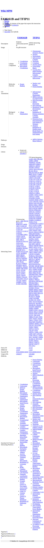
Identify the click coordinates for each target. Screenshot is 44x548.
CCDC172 (19, 231)
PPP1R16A (32, 281)
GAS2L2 (41, 223)
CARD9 (24, 224)
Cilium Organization (24, 113)
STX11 (18, 270)
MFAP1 (38, 259)
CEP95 (37, 196)
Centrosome (23, 386)
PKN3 (35, 276)
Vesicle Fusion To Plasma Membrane (23, 497)
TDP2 (40, 317)
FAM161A (39, 217)
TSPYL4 (31, 329)
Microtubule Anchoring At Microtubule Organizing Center (38, 474)
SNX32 (31, 312)
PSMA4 (35, 286)
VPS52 (24, 282)
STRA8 (31, 313)
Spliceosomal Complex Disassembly (37, 93)
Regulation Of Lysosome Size (24, 464)
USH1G (24, 280)
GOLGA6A (19, 243)
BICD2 (26, 221)
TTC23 (26, 279)
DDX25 (31, 203)
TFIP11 (36, 37)
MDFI (18, 255)
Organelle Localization (23, 475)
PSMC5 (41, 286)
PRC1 (36, 283)
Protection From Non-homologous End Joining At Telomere (38, 121)
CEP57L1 (32, 196)
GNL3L (39, 227)
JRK (34, 237)
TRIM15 (18, 277)
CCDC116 (32, 179)
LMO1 (41, 251)
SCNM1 (31, 300)
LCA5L (31, 249)
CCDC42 (38, 184)
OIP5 (17, 262)
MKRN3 (31, 261)
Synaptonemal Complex (24, 426)
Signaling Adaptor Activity (23, 452)
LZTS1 (18, 253)
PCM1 (39, 273)
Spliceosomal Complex (37, 58)
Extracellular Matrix (36, 67)
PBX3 (30, 273)
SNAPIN (31, 307)
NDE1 (42, 266)
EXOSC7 (37, 213)
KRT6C (41, 245)
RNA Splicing (37, 105)
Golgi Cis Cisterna (23, 492)
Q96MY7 (19, 354)
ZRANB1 (24, 284)
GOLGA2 (25, 241)
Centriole (35, 422)
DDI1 (18, 239)
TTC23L (18, 280)
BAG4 (36, 169)
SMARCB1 (32, 305)
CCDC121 (32, 181)
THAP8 (40, 318)
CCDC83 (19, 233)
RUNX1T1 (32, 296)
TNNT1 (36, 320)
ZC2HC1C (32, 339)
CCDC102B (36, 178)
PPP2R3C (19, 265)
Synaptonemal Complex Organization (24, 430)
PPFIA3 (37, 279)
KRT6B (36, 245)
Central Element (22, 405)
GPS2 (30, 230)
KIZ (30, 244)
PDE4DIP (32, 274)
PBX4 (35, 273)
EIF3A (31, 208)
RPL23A (40, 293)
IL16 (40, 235)
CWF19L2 (36, 201)
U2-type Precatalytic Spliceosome (36, 454)
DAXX (41, 201)
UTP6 (30, 335)
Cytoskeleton (24, 61)
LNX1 (40, 252)
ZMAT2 (36, 340)
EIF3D (35, 208)
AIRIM (36, 161)
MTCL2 (31, 262)
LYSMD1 (37, 254)
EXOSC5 (31, 213)
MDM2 (36, 257)
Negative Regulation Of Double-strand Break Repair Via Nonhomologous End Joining (38, 130)
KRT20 (38, 244)
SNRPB (36, 308)
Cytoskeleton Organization (24, 412)
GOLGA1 (32, 228)
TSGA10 (24, 277)
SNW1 (36, 310)
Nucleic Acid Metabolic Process (38, 420)
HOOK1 (37, 234)
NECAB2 (19, 260)
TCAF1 (36, 317)
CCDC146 (32, 183)
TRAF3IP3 (32, 322)
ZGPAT (31, 340)
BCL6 (35, 171)
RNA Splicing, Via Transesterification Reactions (38, 398)
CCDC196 (32, 184)
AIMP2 (31, 161)
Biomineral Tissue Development (38, 108)
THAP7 (35, 318)
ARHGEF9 (32, 164)
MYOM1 (31, 266)
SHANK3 (38, 303)
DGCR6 (39, 203)
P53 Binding (36, 504)
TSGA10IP (37, 325)
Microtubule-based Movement (38, 516)
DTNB (36, 206)
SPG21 (36, 312)
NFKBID (39, 267)
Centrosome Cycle (38, 492)
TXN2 (36, 330)
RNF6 (35, 293)
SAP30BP (36, 298)
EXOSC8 (19, 241)
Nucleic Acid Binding (36, 84)
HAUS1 (23, 246)
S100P (31, 298)
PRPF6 (31, 286)
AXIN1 (31, 169)
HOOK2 (25, 248)
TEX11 (23, 272)
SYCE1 (18, 272)
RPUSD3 (31, 295)
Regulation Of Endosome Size (24, 503)
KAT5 (37, 239)
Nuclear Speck (37, 64)
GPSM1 (18, 246)
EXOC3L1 (32, 211)
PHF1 (37, 274)
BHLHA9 (32, 172)
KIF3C (31, 242)
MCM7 (31, 257)
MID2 (18, 256)
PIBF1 (41, 274)
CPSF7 (41, 200)
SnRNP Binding (37, 429)
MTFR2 (36, 262)
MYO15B (32, 264)
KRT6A (31, 245)
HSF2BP (18, 250)
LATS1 (35, 247)
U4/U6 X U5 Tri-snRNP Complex (38, 426)
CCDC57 (25, 231)
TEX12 (18, 273)
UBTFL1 (31, 332)
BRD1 (31, 174)
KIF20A (36, 240)
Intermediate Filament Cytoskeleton (36, 495)
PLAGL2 (19, 263)
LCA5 (39, 247)
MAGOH (38, 256)
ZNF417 (31, 342)
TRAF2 (23, 275)
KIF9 (35, 242)
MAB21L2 (32, 256)
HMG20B (32, 234)
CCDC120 (38, 179)
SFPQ (39, 300)
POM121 (31, 279)
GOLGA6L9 (20, 245)
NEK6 (34, 267)
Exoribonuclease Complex (38, 489)
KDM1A (31, 240)
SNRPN (31, 310)
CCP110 (36, 191)
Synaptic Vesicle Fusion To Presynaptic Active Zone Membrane (23, 485)
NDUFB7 (24, 258)
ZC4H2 (18, 284)
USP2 (41, 332)
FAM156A (32, 217)
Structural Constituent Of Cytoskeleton (37, 520)
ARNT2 (37, 166)
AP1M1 (38, 162)
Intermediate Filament (36, 528)
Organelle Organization (24, 398)
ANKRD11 (32, 162)
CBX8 (31, 178)
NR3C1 (24, 260)
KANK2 (38, 237)
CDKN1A (32, 193)
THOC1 (31, 320)
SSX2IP (40, 312)
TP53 (40, 320)
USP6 (30, 334)
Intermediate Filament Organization (36, 512)
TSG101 (31, 325)
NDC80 (37, 266)
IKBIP (36, 235)
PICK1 (22, 262)
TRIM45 (31, 323)
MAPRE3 (24, 253)
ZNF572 (36, 342)
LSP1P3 (31, 254)
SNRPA (31, 308)
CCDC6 (37, 186)
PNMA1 (24, 263)
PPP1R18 (31, 283)
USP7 (34, 334)
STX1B (23, 270)
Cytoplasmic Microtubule (23, 63)
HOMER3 (19, 248)
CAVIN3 (39, 176)
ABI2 (22, 221)
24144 (31, 348)
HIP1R (41, 232)
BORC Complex (22, 468)
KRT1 (33, 244)
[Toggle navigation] (1, 16)
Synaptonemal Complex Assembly (24, 421)
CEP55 (18, 236)
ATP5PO (31, 167)
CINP (18, 238)
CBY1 (18, 226)
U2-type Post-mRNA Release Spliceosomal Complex (37, 72)
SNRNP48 (38, 307)
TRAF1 (18, 275)
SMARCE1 (39, 305)
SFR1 (30, 301)
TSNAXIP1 (19, 279)
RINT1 (25, 265)
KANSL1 (31, 239)
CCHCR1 (38, 188)
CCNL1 (31, 191)
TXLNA (31, 330)
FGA (35, 222)
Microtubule (23, 471)
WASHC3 (35, 337)
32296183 (15, 25)
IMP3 (30, 237)
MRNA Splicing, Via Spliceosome (38, 97)
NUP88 (39, 269)
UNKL (37, 332)
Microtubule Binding (23, 417)
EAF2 (41, 206)
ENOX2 (31, 210)
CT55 (30, 201)
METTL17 (32, 259)
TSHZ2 (31, 327)
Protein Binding (22, 85)
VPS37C (35, 335)
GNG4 (35, 227)
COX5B (31, 200)
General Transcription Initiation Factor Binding (37, 464)
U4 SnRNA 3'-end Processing (38, 525)
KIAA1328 (24, 251)
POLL (30, 278)
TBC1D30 (37, 315)
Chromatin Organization (36, 484)
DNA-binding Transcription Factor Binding (37, 507)
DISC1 (36, 205)
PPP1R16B (39, 281)
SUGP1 (40, 313)
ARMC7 (38, 164)
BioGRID (7, 32)
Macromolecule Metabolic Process (38, 481)
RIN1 (41, 291)
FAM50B (38, 218)
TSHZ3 (36, 327)
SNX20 (40, 310)
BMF (41, 172)
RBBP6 (31, 290)
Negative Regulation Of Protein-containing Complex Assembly (38, 114)
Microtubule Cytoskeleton (24, 67)
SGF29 (35, 301)
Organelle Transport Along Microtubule (23, 458)
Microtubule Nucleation (23, 448)
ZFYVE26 (39, 339)
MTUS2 (18, 258)
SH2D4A (40, 301)
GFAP (30, 227)
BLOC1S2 (19, 223)
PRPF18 (31, 284)
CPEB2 (36, 200)
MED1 (40, 257)
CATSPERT (32, 176)
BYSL (35, 174)
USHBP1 (19, 282)
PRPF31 (36, 284)
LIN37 (41, 249)
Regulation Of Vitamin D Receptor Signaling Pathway (37, 448)
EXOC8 (38, 211)
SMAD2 (25, 267)
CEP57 (41, 195)
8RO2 (30, 356)
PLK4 (39, 276)
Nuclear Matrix (37, 478)
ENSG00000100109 (35, 352)
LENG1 (36, 249)
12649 (18, 350)
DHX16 (31, 205)
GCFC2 (35, 225)
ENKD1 (40, 208)
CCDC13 (19, 228)
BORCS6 (19, 224)
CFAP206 (32, 198)
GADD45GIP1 (33, 223)
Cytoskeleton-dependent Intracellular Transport (24, 436)
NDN (30, 267)
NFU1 (31, 269)
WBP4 (41, 337)
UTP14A (39, 334)
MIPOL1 (23, 256)
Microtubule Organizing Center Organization (38, 415)
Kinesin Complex (38, 487)
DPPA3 (40, 205)
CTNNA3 (23, 238)
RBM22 (36, 290)
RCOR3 (31, 291)
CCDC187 (38, 183)
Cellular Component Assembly (36, 436)
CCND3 (31, 189)
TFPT (30, 318)
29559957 (23, 153)
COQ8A (37, 198)
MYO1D (37, 264)
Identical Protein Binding (22, 389)
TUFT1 (36, 329)
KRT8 (30, 247)
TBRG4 (31, 317)
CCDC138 (19, 229)
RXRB (38, 296)
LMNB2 (36, 251)
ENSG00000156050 (22, 352)
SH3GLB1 (32, 303)
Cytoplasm (36, 63)
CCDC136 (25, 228)
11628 (30, 350)
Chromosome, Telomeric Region (38, 52)
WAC (30, 337)
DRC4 (22, 239)
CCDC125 (23, 226)
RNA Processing (37, 100)
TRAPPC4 (39, 322)
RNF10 (31, 293)
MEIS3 (22, 255)
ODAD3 (35, 271)
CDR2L (25, 234)
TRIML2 (37, 323)
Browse (6, 21)
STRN (36, 313)
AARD (31, 159)
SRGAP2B (24, 268)
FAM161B (22, 37)
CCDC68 (31, 188)
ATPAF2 (37, 167)
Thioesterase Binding (23, 478)
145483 (18, 348)
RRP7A (37, 295)
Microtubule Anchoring (36, 469)
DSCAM (31, 206)
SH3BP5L (19, 267)
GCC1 (31, 225)
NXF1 (31, 271)
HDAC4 (36, 232)
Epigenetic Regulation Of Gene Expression (38, 500)
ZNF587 (31, 344)
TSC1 (42, 323)
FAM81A (31, 220)
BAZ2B (40, 169)
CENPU (31, 195)
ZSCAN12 (32, 346)
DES (35, 203)
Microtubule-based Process (24, 402)
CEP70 (23, 236)
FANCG (31, 222)
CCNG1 (36, 189)
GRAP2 (35, 230)
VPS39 (40, 335)
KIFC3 (39, 242)
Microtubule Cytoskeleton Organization (24, 394)
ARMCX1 (32, 166)
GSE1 (39, 230)
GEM (39, 225)
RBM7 (41, 290)
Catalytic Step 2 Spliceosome (37, 77)
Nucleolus (36, 61)
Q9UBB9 (31, 354)
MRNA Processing (36, 102)
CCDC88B (19, 234)
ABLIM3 (40, 159)
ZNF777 (36, 344)
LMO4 (35, 252)
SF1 (35, 300)
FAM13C (37, 215)
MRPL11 (37, 261)
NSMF (35, 269)
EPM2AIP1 (37, 210)
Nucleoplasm (36, 56)
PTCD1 (37, 288)
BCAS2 (31, 171)
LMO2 (31, 252)
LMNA (31, 251)
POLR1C (35, 278)
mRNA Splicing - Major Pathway (38, 140)
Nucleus (35, 54)
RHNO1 (36, 291)
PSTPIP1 (31, 288)
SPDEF (18, 268)
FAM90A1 (38, 220)
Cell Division (24, 472)
